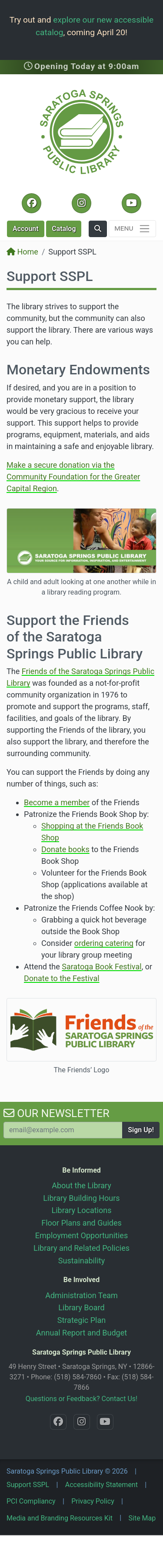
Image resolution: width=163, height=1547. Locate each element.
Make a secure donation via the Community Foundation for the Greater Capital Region (73, 476)
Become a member (57, 802)
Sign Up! (141, 1130)
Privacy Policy (92, 1501)
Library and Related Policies (81, 1248)
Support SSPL (28, 1485)
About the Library (81, 1185)
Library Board (81, 1307)
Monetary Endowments (78, 369)
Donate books (65, 849)
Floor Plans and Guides (81, 1222)
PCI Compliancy (31, 1501)
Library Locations (82, 1210)
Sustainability (81, 1260)
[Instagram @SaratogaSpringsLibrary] (81, 203)
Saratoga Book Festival (101, 966)
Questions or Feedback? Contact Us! (81, 1399)
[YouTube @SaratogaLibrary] (131, 203)
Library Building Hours (81, 1198)
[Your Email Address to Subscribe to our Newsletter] (63, 1130)
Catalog (64, 229)
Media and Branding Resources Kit (60, 1518)
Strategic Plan (81, 1320)
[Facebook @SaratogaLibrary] (31, 203)
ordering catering (103, 943)
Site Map (142, 1518)
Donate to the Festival (62, 978)
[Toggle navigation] (132, 228)
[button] (98, 229)
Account (26, 229)
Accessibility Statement (101, 1485)
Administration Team (81, 1295)
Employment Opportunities (81, 1235)
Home (22, 251)
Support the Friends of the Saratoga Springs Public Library (75, 637)
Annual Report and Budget (81, 1332)
